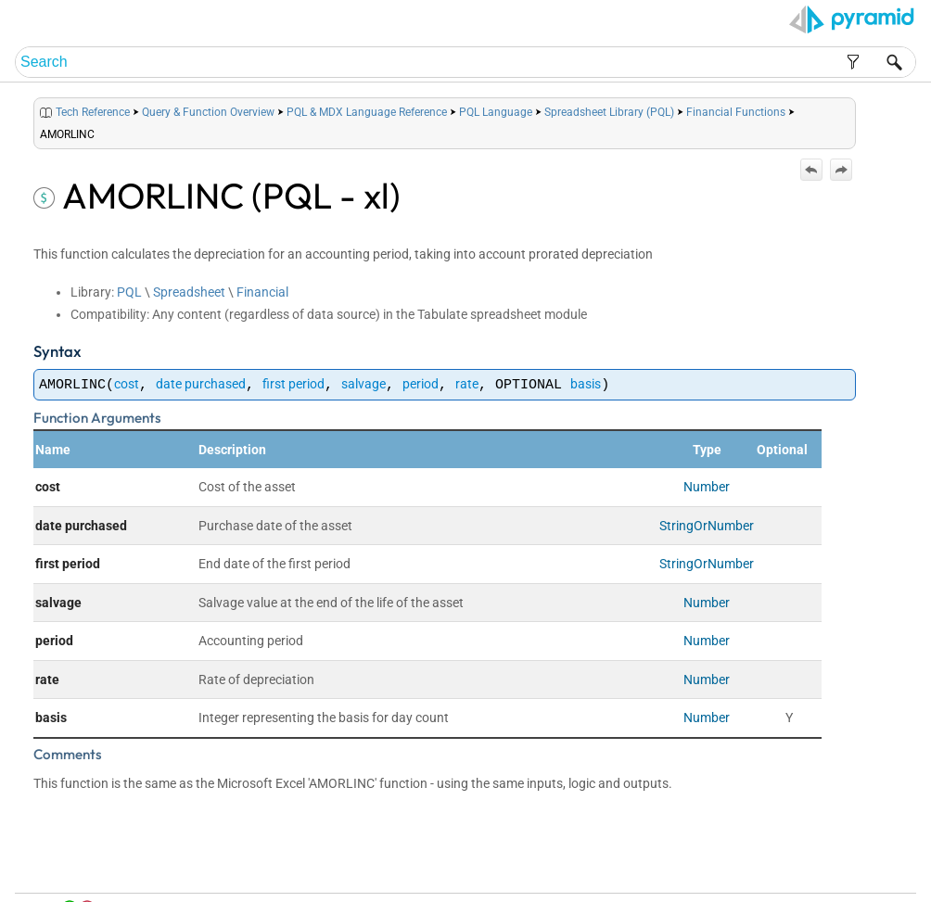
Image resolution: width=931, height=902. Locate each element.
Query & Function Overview (208, 112)
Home (656, 866)
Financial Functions (735, 112)
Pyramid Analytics (795, 889)
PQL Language (495, 112)
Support (880, 866)
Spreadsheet (189, 292)
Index (781, 866)
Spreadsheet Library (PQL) (609, 112)
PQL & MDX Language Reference (367, 112)
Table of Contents (719, 866)
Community (827, 866)
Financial (262, 292)
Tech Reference (93, 112)
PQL (129, 292)
